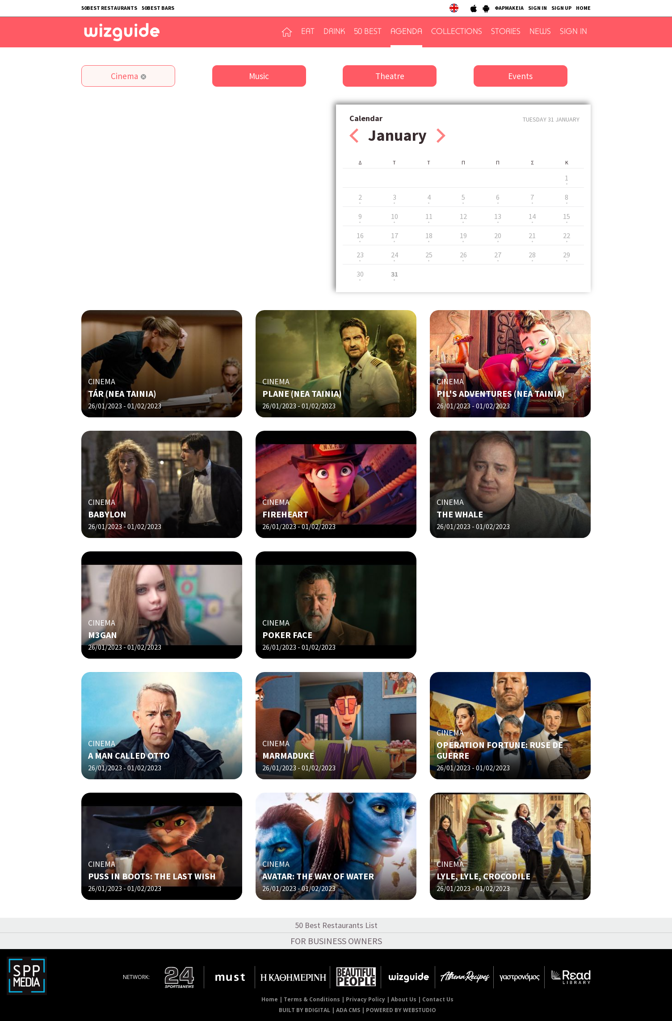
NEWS (540, 32)
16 (360, 235)
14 (532, 216)
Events (520, 76)
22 (566, 235)
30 (360, 273)
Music (259, 76)
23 (360, 254)
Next (441, 136)
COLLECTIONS (456, 32)
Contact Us (438, 999)
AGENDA (406, 32)
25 (429, 254)
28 (532, 254)
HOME (583, 7)
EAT (308, 32)
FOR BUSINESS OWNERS (336, 940)
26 (463, 254)
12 (463, 216)
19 (463, 235)
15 (566, 216)
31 (394, 273)
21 (532, 235)
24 (394, 254)
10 (394, 216)
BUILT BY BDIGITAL (304, 1010)
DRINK (334, 32)
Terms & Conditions (312, 999)
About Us (403, 999)
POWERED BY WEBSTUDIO (401, 1010)
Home (269, 999)
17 (394, 235)
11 (429, 216)
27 (497, 254)
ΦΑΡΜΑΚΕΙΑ (509, 7)
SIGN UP (561, 7)
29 (566, 254)
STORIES (506, 32)
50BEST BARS (158, 7)
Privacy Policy (365, 999)
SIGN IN (537, 7)
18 (429, 235)
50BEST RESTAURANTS (109, 7)
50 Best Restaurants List (336, 925)
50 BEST (368, 32)
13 (497, 216)
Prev (353, 136)
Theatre (389, 76)
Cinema (124, 76)
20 (497, 235)
